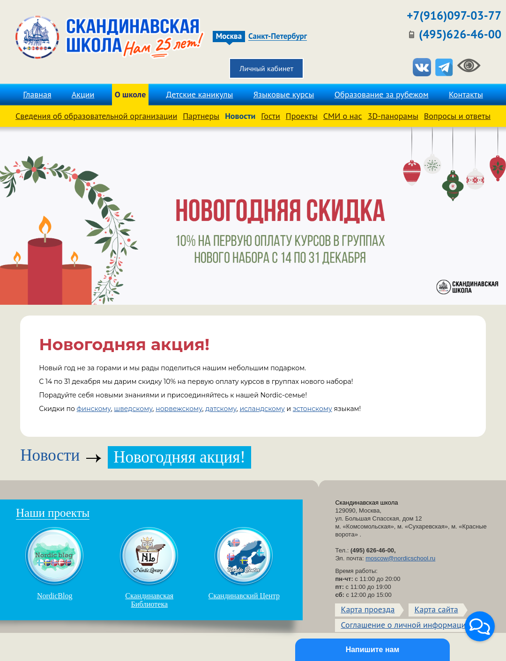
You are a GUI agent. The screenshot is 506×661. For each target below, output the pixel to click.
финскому (94, 408)
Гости (270, 115)
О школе (130, 94)
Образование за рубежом (382, 94)
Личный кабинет (266, 68)
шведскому (133, 408)
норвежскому (179, 408)
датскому (221, 408)
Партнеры (201, 115)
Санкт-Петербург (277, 36)
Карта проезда (367, 609)
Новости (240, 115)
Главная (37, 94)
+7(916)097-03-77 (454, 15)
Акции (83, 94)
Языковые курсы (283, 94)
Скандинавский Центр (244, 563)
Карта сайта (436, 609)
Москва (229, 36)
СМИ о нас (342, 115)
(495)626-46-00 (460, 34)
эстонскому (312, 408)
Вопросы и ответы (457, 115)
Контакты (466, 94)
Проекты (302, 115)
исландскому (261, 408)
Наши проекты (52, 513)
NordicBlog (54, 563)
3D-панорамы (393, 115)
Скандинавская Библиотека (149, 567)
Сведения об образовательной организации (96, 115)
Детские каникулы (199, 94)
